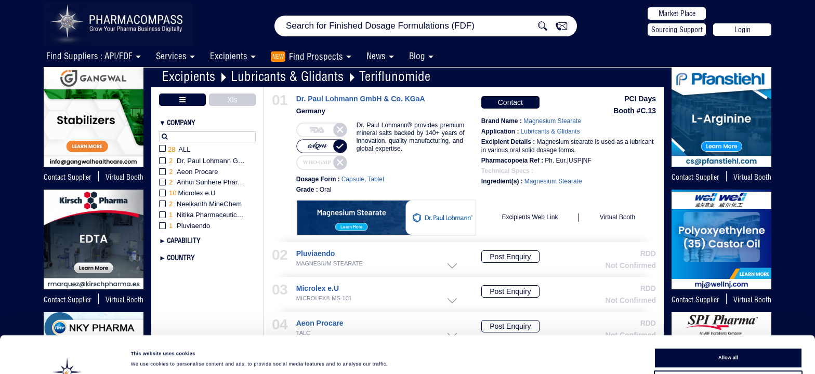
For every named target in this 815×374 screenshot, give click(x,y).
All (175, 150)
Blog (417, 55)
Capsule (352, 179)
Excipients (188, 76)
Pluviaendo (315, 254)
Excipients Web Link (530, 217)
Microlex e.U (317, 288)
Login (742, 29)
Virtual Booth (752, 177)
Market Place (677, 13)
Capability (183, 240)
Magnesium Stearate (553, 181)
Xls (232, 100)
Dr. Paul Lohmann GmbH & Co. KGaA (360, 99)
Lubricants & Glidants (287, 76)
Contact (510, 102)
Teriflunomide (394, 76)
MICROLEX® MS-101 (324, 298)
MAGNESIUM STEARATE (329, 263)
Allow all (728, 322)
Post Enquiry (510, 256)
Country (180, 257)
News (376, 55)
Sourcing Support (677, 29)
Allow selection (728, 341)
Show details (431, 356)
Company (181, 122)
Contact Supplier (67, 177)
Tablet (375, 179)
